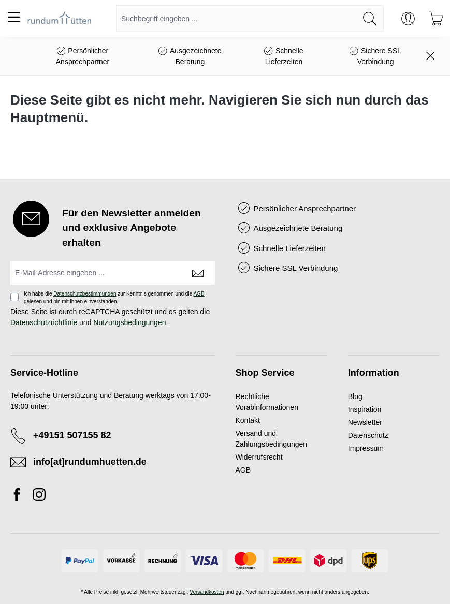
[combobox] (236, 18)
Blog (355, 396)
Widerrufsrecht (259, 457)
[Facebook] (19, 496)
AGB (198, 294)
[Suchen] (370, 18)
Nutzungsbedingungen (129, 322)
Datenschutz (368, 435)
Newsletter (365, 422)
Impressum (366, 448)
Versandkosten (207, 592)
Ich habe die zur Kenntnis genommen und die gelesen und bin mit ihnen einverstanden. (114, 297)
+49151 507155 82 (72, 435)
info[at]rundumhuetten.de (90, 461)
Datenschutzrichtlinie (43, 322)
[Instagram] (39, 496)
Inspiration (365, 409)
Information (373, 372)
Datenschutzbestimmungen (84, 294)
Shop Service (265, 372)
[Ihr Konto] (408, 19)
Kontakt (248, 420)
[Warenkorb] (436, 19)
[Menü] (14, 17)
